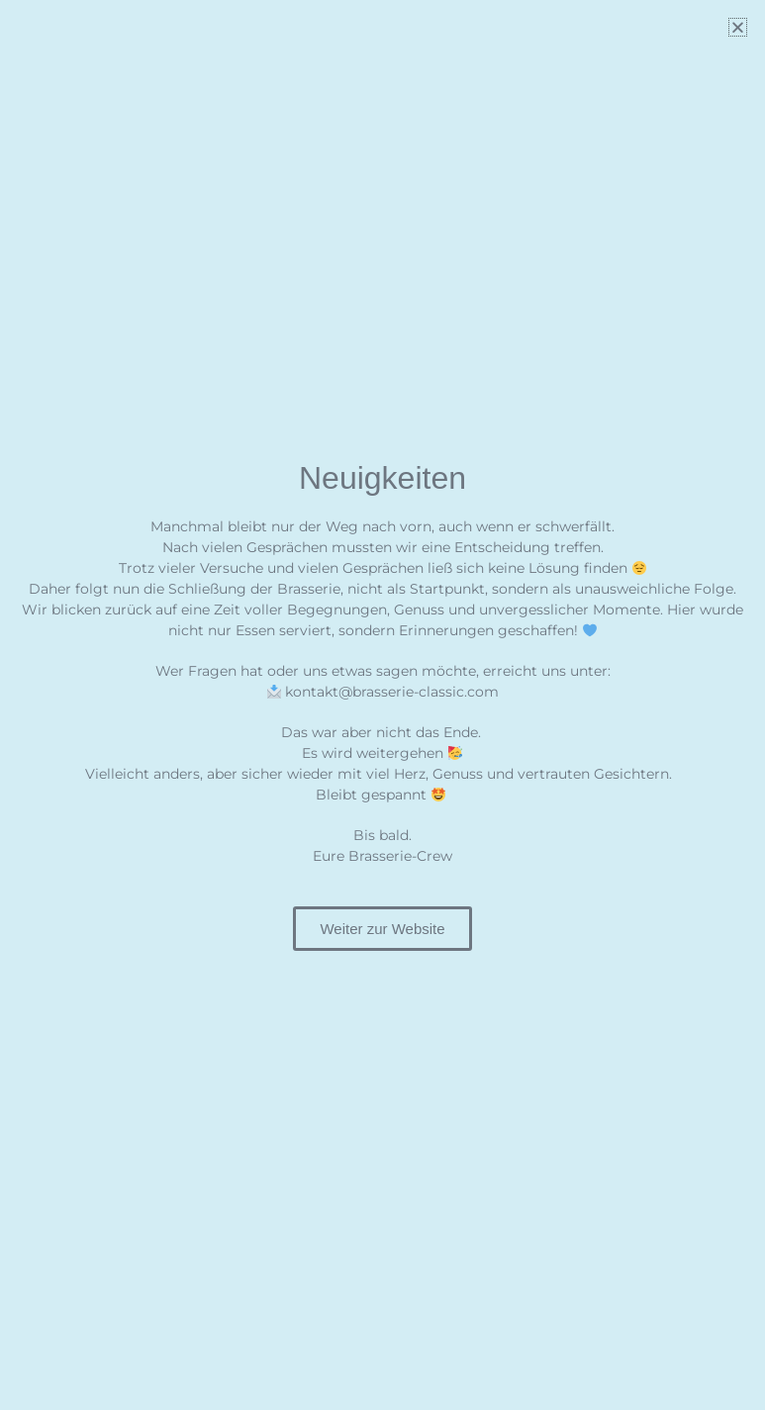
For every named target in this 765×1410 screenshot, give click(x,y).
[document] (382, 705)
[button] (737, 27)
